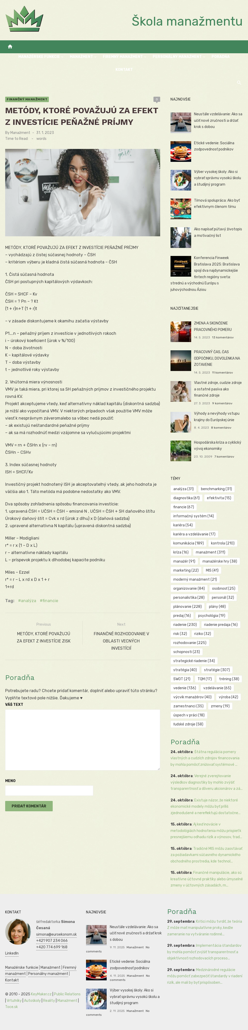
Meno (10, 781)
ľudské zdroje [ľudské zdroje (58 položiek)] (188, 724)
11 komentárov (222, 372)
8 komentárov (221, 427)
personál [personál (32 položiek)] (223, 597)
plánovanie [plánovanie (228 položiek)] (187, 606)
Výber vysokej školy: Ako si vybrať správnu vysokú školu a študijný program (217, 178)
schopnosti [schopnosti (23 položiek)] (186, 652)
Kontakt (124, 69)
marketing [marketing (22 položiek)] (186, 570)
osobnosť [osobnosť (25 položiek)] (223, 588)
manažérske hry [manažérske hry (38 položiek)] (220, 561)
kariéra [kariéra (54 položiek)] (183, 525)
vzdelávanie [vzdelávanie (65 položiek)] (217, 688)
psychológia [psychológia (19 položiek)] (211, 616)
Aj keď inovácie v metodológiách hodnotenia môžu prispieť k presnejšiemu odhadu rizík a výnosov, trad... (206, 830)
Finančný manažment (27, 99)
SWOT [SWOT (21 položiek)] (181, 679)
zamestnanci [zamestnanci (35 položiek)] (188, 706)
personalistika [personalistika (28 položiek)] (189, 597)
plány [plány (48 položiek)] (217, 606)
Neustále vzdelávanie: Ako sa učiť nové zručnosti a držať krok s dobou (218, 120)
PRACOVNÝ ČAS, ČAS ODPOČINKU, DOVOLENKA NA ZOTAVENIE (217, 358)
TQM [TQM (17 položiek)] (205, 679)
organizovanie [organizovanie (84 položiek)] (189, 588)
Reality (49, 1000)
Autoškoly (32, 1000)
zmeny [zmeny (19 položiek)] (220, 706)
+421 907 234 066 (52, 940)
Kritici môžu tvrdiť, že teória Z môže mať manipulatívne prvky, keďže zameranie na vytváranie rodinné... (204, 927)
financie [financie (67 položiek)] (183, 507)
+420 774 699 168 (51, 947)
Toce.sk (11, 1007)
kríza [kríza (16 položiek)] (181, 552)
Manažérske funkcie (39, 57)
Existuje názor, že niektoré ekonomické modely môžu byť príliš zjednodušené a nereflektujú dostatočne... (206, 806)
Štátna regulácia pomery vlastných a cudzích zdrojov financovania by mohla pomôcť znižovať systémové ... (205, 758)
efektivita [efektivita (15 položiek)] (219, 498)
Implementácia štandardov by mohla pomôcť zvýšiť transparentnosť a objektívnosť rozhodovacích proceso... (204, 951)
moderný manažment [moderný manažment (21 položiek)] (195, 579)
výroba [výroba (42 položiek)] (228, 697)
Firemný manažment (123, 57)
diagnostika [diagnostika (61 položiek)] (186, 498)
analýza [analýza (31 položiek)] (183, 489)
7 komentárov (224, 456)
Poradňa (221, 57)
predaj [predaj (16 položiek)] (182, 616)
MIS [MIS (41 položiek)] (212, 570)
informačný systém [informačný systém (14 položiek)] (193, 516)
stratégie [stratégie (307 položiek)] (217, 670)
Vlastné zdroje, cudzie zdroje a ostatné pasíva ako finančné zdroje (218, 389)
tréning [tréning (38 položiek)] (229, 679)
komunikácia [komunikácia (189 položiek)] (188, 543)
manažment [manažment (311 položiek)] (210, 552)
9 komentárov (222, 403)
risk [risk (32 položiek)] (180, 634)
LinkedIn (12, 953)
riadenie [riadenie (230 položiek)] (185, 625)
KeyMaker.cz (41, 994)
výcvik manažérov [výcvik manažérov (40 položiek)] (192, 697)
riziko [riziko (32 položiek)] (202, 634)
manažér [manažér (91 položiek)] (184, 561)
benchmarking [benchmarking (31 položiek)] (216, 489)
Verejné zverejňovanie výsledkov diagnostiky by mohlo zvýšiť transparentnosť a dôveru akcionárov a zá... (207, 782)
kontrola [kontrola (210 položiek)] (223, 543)
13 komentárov (223, 337)
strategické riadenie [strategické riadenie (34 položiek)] (194, 661)
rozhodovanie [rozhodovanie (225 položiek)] (189, 643)
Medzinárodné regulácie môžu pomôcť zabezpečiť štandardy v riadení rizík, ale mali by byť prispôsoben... (204, 976)
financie (50, 600)
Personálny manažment (177, 57)
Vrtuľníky (14, 1000)
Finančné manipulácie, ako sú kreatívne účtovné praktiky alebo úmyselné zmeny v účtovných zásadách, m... (207, 879)
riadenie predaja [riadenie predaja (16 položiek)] (221, 625)
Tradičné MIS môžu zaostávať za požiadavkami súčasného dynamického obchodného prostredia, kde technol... (206, 855)
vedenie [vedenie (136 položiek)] (184, 688)
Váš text (14, 704)
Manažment (81, 57)
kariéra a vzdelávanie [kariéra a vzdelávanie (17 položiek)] (194, 534)
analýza (28, 600)
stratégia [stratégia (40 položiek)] (185, 670)
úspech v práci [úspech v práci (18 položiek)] (189, 715)
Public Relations (67, 994)
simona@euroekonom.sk (56, 934)
